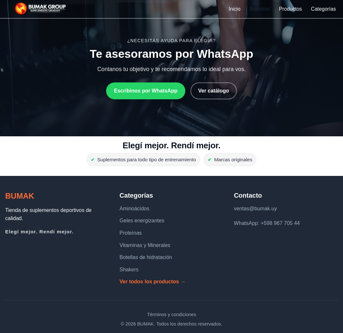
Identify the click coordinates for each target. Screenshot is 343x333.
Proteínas (130, 233)
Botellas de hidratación (145, 257)
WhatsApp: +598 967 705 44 (267, 223)
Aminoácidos (134, 208)
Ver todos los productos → (152, 281)
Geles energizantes (141, 220)
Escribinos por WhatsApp (146, 90)
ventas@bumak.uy (255, 208)
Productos (290, 9)
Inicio (234, 9)
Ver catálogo (213, 90)
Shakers (129, 269)
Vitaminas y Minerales (144, 245)
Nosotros (260, 9)
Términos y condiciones (171, 314)
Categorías (323, 9)
